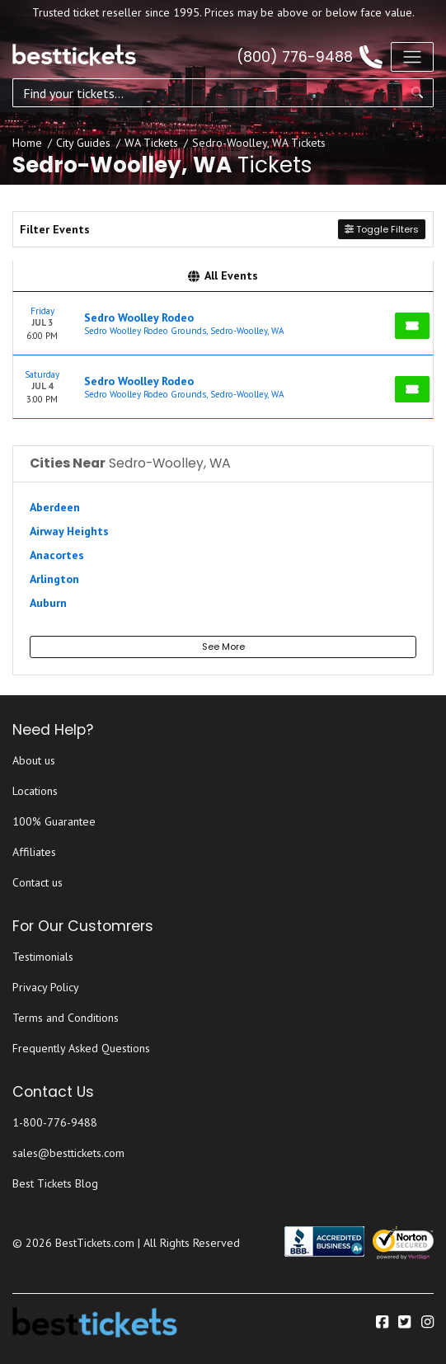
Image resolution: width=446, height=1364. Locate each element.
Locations (35, 790)
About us (33, 760)
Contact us (37, 882)
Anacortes (57, 555)
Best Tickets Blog (55, 1183)
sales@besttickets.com (68, 1152)
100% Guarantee (54, 821)
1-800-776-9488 (54, 1122)
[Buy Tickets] (412, 326)
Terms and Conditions (65, 1017)
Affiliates (34, 851)
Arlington (54, 578)
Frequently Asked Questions (81, 1048)
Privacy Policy (45, 987)
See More (223, 646)
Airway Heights (69, 531)
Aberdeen (55, 507)
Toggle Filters (382, 229)
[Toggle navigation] (412, 57)
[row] (223, 323)
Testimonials (42, 956)
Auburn (48, 602)
